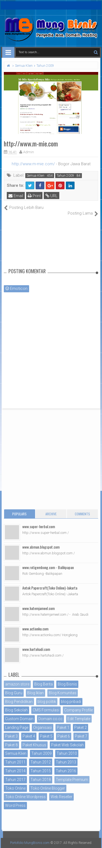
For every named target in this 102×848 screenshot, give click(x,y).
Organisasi (42, 727)
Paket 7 (81, 736)
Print (34, 195)
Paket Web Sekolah (67, 745)
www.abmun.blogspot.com (41, 547)
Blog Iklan (35, 693)
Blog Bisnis (67, 684)
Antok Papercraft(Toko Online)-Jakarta (49, 588)
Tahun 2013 (66, 762)
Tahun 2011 (15, 762)
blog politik (47, 701)
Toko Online (15, 788)
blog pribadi (71, 701)
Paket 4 (29, 736)
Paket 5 (46, 736)
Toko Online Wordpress (25, 797)
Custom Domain (19, 719)
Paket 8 (11, 745)
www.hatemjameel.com (38, 608)
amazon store (17, 684)
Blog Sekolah (16, 710)
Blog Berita (43, 684)
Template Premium (72, 779)
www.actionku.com (35, 629)
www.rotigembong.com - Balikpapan (48, 567)
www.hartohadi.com (36, 649)
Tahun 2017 (15, 779)
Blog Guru (13, 693)
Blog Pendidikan (19, 701)
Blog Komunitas (62, 693)
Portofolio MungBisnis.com (30, 843)
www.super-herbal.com (38, 526)
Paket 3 (11, 736)
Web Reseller (61, 797)
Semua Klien (35, 176)
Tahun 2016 (66, 771)
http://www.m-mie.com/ (33, 163)
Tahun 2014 (15, 771)
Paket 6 (63, 736)
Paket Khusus (34, 745)
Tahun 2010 (67, 753)
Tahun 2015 (40, 771)
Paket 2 (80, 727)
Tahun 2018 (40, 779)
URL (51, 195)
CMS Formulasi (46, 710)
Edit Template (78, 719)
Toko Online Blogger (47, 788)
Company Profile (78, 710)
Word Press (15, 805)
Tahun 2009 (65, 176)
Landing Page (16, 727)
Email (15, 195)
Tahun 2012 (40, 762)
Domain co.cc (50, 719)
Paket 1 (63, 727)
